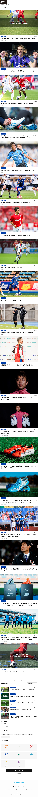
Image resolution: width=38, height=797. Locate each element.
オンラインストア (20, 770)
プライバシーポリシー (21, 789)
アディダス (10, 734)
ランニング (30, 734)
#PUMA (8, 641)
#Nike (5, 401)
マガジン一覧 (5, 4)
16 (21, 680)
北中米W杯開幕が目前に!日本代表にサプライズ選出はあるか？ (16, 202)
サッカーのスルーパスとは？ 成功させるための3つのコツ (15, 672)
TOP (1, 4)
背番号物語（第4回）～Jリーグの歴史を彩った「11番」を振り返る (17, 365)
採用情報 (8, 789)
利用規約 (13, 789)
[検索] (33, 2)
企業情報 (2, 789)
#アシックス (5, 139)
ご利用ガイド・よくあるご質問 (19, 786)
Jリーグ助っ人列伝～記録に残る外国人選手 (11, 267)
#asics (9, 139)
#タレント (5, 538)
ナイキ (3, 734)
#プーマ (11, 641)
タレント (17, 734)
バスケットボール (5, 736)
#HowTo (5, 40)
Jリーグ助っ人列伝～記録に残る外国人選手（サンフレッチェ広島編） (18, 71)
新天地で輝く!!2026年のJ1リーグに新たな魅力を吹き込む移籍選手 (17, 103)
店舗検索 (19, 773)
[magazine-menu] (36, 2)
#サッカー (2, 40)
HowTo (23, 734)
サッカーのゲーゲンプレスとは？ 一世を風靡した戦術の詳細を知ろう (18, 38)
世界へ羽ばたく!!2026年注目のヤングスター (11, 300)
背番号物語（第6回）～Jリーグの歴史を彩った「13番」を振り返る (17, 170)
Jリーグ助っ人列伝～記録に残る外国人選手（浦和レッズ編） (16, 235)
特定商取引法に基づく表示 (32, 789)
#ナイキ (7, 401)
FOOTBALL (10, 4)
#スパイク (11, 139)
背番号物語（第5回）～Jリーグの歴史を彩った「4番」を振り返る (17, 332)
